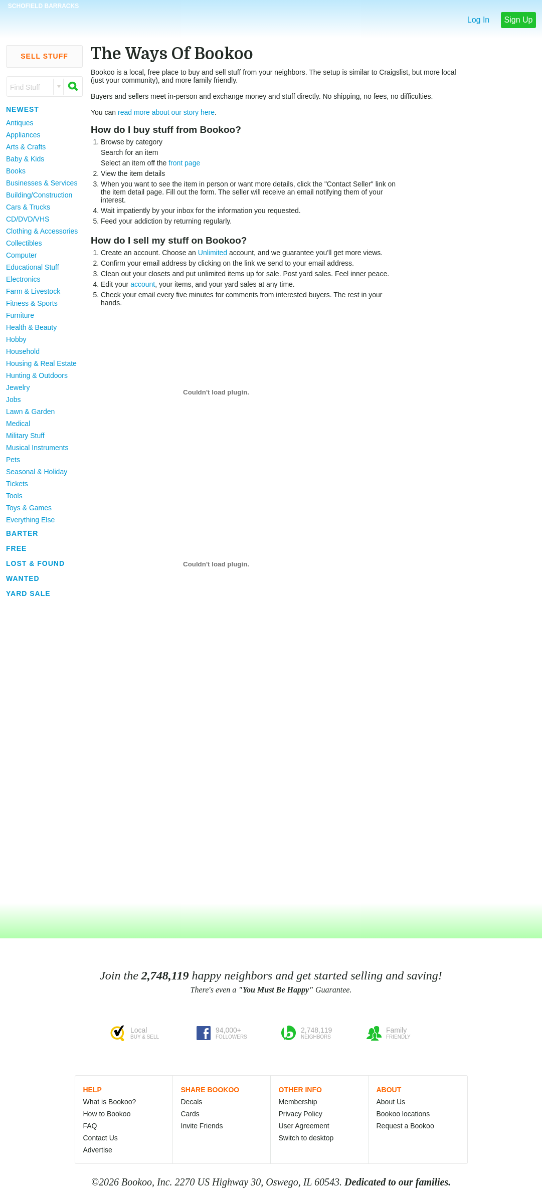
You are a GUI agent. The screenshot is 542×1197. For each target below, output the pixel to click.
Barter (22, 533)
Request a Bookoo (405, 1126)
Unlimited (212, 253)
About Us (391, 1102)
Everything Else (30, 520)
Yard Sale (28, 593)
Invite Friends (202, 1126)
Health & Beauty (31, 327)
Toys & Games (29, 508)
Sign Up (518, 20)
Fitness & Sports (32, 303)
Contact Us (100, 1138)
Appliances (23, 135)
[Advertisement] (40, 751)
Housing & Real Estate (41, 363)
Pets (13, 460)
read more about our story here (166, 112)
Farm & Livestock (33, 291)
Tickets (17, 484)
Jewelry (18, 387)
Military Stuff (25, 436)
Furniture (20, 315)
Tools (14, 496)
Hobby (16, 339)
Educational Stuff (32, 267)
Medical (18, 424)
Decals (192, 1102)
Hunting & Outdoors (37, 375)
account (142, 284)
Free (16, 548)
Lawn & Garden (30, 412)
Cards (190, 1114)
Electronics (23, 279)
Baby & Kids (25, 159)
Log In (478, 20)
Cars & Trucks (28, 207)
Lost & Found (35, 563)
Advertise (97, 1150)
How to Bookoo (107, 1114)
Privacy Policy (300, 1114)
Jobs (13, 399)
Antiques (19, 123)
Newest (22, 109)
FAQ (90, 1126)
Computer (21, 255)
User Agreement (304, 1126)
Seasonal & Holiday (36, 472)
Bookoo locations (403, 1114)
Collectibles (24, 243)
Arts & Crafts (26, 147)
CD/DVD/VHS (27, 219)
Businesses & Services (41, 183)
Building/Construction (39, 195)
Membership (298, 1102)
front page (184, 163)
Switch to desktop (306, 1138)
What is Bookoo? (109, 1102)
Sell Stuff (44, 56)
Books (16, 171)
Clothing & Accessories (42, 231)
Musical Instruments (37, 448)
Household (23, 351)
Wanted (23, 578)
